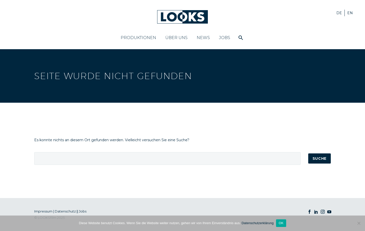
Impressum (43, 211)
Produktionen (138, 37)
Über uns (176, 37)
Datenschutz (65, 211)
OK (281, 223)
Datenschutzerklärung (257, 223)
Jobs (224, 37)
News (203, 37)
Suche (320, 158)
